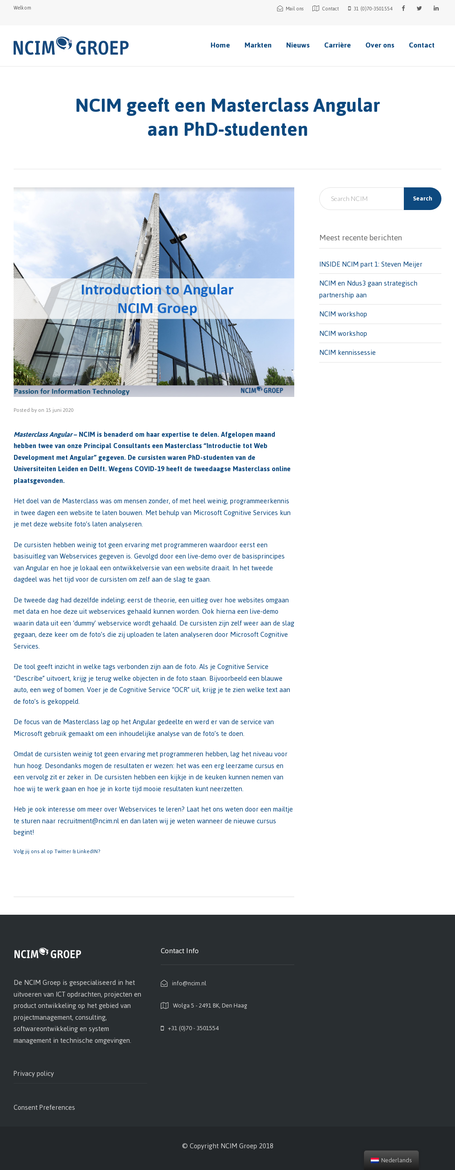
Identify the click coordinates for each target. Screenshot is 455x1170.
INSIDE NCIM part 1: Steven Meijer (370, 264)
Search (422, 198)
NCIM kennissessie (347, 352)
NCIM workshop (343, 313)
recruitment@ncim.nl (88, 820)
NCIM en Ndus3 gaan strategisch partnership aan (368, 289)
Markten (258, 45)
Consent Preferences (44, 1107)
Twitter (63, 851)
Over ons (379, 45)
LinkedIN (87, 851)
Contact (422, 45)
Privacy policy (34, 1073)
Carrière (337, 45)
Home (220, 45)
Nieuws (298, 45)
